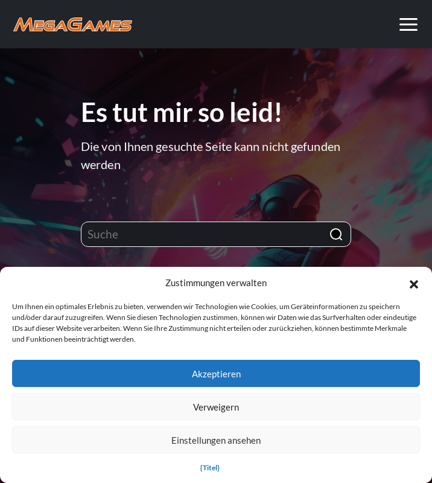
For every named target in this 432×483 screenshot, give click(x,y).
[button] (414, 283)
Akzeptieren (216, 373)
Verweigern (216, 406)
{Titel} (210, 467)
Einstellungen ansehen (216, 440)
